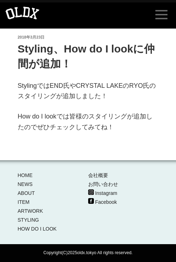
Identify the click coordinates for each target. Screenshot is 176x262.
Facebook (106, 202)
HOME (25, 175)
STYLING (28, 220)
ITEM (24, 202)
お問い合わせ (103, 184)
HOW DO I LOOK (37, 229)
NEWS (25, 184)
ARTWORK (30, 211)
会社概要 (98, 175)
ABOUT (26, 193)
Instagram (106, 193)
